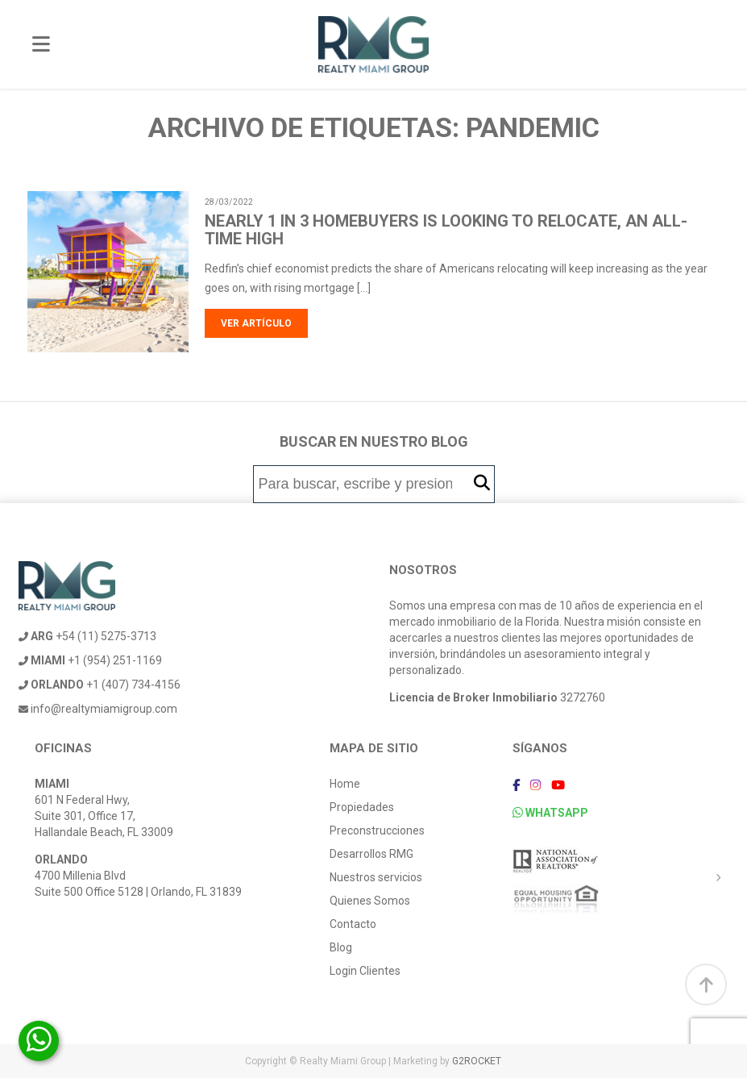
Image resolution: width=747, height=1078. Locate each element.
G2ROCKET (476, 1061)
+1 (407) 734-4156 (100, 684)
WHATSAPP (550, 812)
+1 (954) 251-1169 (90, 660)
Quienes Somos (370, 900)
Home (345, 783)
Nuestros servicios (376, 877)
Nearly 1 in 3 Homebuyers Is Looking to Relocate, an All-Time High (446, 229)
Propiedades (362, 807)
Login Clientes (365, 970)
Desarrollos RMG (371, 853)
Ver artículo (256, 323)
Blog (341, 947)
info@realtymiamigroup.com (98, 708)
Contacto (353, 924)
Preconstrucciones (377, 830)
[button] (482, 483)
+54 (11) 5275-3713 (87, 636)
